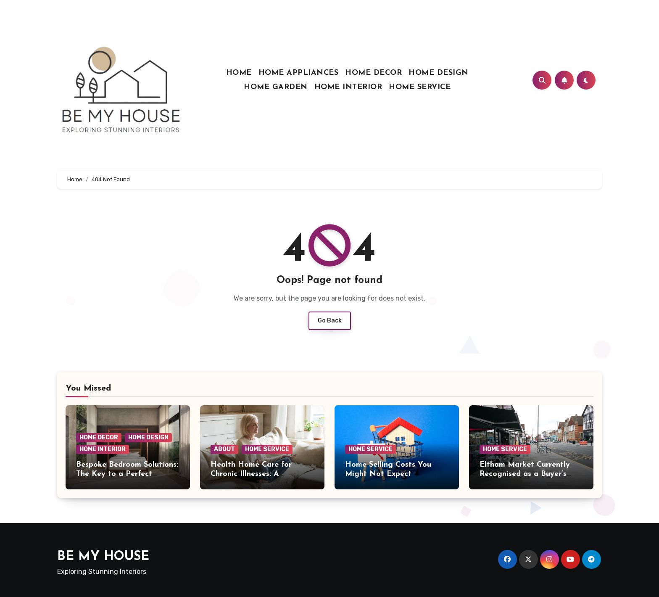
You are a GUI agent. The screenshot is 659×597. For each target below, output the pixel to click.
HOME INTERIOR (348, 87)
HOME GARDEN (276, 87)
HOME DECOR (373, 73)
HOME (239, 73)
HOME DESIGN (439, 73)
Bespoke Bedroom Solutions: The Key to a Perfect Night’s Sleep (127, 474)
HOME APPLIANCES (298, 73)
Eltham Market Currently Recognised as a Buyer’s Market (525, 474)
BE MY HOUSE (103, 556)
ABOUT (224, 449)
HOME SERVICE (420, 87)
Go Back (330, 320)
